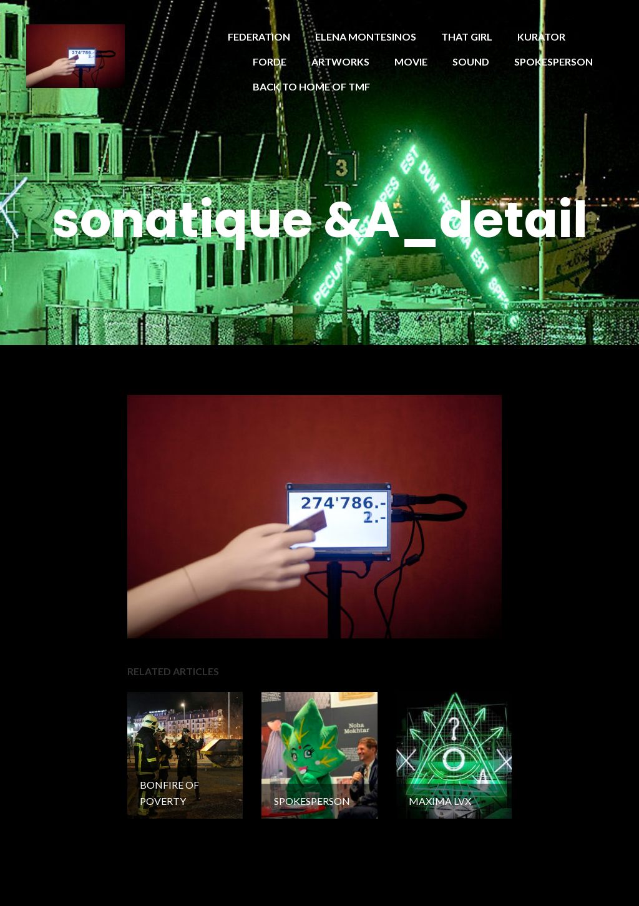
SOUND (470, 61)
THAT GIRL (466, 36)
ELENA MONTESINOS (365, 36)
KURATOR (541, 36)
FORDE (269, 61)
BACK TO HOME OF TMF (311, 86)
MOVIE (410, 61)
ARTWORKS (340, 61)
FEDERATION (259, 36)
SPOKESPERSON (553, 61)
